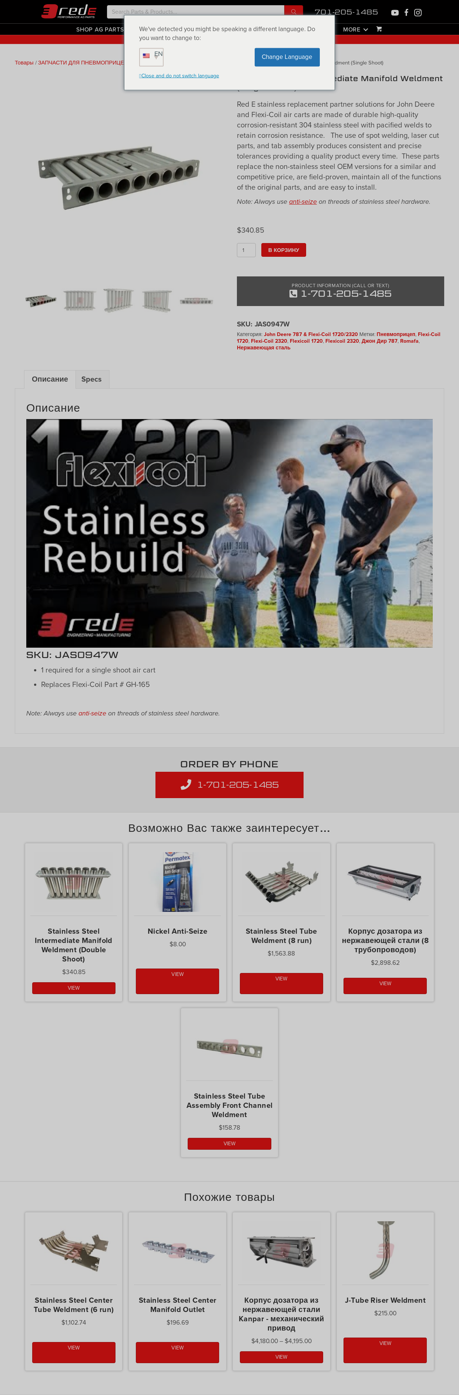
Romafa (409, 341)
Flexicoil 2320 (342, 341)
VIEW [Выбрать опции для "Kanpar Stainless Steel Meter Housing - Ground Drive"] (281, 1357)
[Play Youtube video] (229, 533)
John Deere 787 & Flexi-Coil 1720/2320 (311, 334)
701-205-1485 (346, 12)
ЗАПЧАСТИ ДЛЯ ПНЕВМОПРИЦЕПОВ (87, 63)
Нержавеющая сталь (264, 348)
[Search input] (195, 12)
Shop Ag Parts (100, 29)
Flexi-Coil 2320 (269, 341)
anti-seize (303, 201)
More (352, 29)
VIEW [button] (74, 988)
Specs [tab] (91, 379)
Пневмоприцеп (396, 334)
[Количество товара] (246, 250)
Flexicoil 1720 (306, 341)
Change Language (287, 57)
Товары (24, 63)
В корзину (283, 250)
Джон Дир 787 (380, 341)
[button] (293, 12)
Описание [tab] (50, 379)
